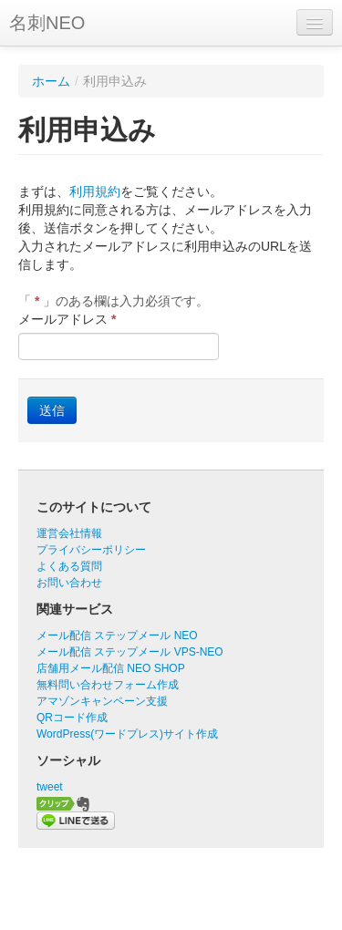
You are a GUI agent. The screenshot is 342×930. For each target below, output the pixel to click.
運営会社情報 (69, 533)
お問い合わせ (69, 582)
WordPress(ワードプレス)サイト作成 (127, 734)
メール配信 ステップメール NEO (117, 635)
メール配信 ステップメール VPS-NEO (129, 652)
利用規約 (94, 191)
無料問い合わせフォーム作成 (107, 684)
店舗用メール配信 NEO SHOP (110, 668)
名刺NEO (47, 23)
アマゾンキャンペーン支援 (102, 701)
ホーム (51, 81)
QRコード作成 (72, 717)
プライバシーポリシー (91, 549)
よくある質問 (69, 566)
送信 (52, 410)
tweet (49, 786)
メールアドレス (67, 319)
